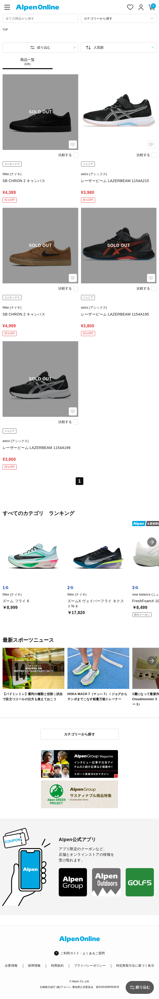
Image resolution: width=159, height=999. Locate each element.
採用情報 (34, 965)
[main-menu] (7, 7)
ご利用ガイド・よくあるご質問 (82, 953)
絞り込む (44, 47)
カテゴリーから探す (79, 734)
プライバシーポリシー (90, 965)
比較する (65, 155)
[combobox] (40, 18)
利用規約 (57, 965)
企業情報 (11, 965)
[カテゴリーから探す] (118, 18)
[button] (151, 542)
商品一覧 (28, 62)
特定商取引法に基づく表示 (135, 965)
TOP (5, 29)
